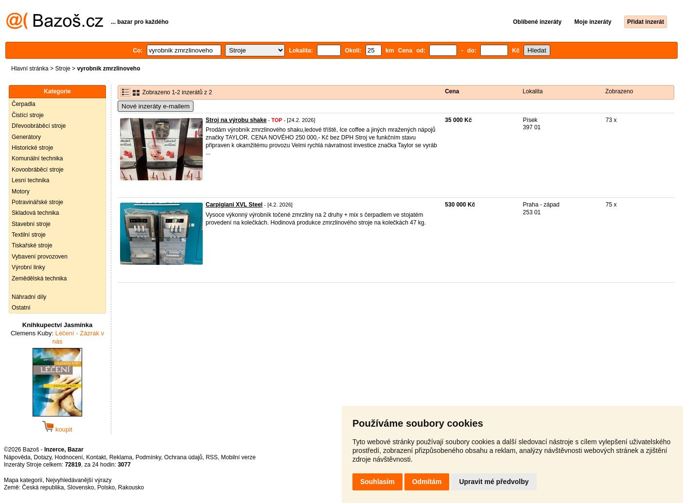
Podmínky (148, 457)
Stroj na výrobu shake (236, 120)
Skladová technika (35, 212)
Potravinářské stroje (37, 202)
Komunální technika (37, 158)
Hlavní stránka (30, 68)
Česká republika (43, 487)
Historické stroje (32, 147)
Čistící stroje (28, 115)
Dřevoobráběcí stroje (39, 125)
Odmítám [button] (427, 482)
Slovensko (80, 487)
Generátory (26, 137)
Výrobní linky (28, 267)
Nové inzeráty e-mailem (156, 106)
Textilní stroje (29, 234)
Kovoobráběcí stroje (38, 169)
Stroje (62, 68)
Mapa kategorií (23, 480)
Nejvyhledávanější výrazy (78, 480)
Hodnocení (69, 457)
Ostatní (21, 307)
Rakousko (131, 487)
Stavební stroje (31, 224)
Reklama (120, 457)
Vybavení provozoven (40, 256)
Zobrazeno (619, 91)
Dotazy (42, 457)
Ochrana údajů (183, 457)
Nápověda (17, 457)
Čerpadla (23, 104)
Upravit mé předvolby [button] (493, 482)
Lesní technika (30, 180)
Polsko (106, 487)
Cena (452, 91)
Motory (21, 191)
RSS (212, 457)
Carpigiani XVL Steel (234, 204)
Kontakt (96, 457)
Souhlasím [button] (377, 482)
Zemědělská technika (39, 278)
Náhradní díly (29, 297)
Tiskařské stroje (32, 245)
